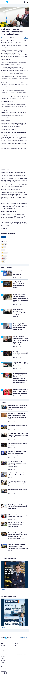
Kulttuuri (3, 656)
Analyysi (3, 650)
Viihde (2, 662)
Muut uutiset (4, 654)
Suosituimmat (18, 648)
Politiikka (3, 37)
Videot (7, 37)
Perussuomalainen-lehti (20, 654)
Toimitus (17, 650)
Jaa (26, 37)
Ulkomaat (3, 652)
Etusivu (16, 646)
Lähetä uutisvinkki (19, 652)
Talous (2, 648)
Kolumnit (3, 660)
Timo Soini (4, 236)
